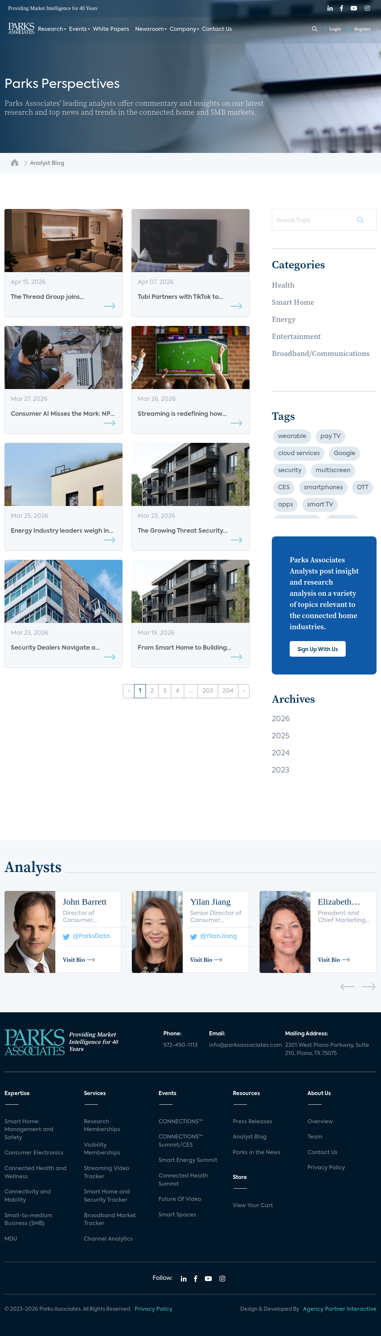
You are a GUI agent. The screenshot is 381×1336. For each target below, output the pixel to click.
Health (283, 285)
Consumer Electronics (34, 1153)
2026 (281, 719)
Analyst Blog (250, 1137)
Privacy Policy (326, 1167)
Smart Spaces (177, 1215)
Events (78, 29)
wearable (292, 437)
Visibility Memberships (102, 1149)
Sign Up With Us (317, 649)
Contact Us (217, 29)
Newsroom (149, 29)
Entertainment (296, 336)
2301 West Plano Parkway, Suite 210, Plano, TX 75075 (327, 1049)
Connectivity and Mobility (27, 1196)
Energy (284, 319)
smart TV (320, 505)
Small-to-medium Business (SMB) (28, 1219)
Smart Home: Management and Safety (28, 1129)
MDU (10, 1239)
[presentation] (347, 988)
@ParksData (86, 936)
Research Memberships (102, 1126)
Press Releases (252, 1121)
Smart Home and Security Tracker (107, 1196)
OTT (362, 488)
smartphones (323, 488)
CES (284, 488)
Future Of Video (180, 1199)
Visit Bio (79, 960)
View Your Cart (253, 1205)
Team (314, 1137)
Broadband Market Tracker (110, 1219)
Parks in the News (256, 1152)
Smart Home (293, 302)
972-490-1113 (180, 1045)
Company (183, 29)
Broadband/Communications (320, 353)
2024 (281, 753)
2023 (280, 770)
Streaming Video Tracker (106, 1172)
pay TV (330, 437)
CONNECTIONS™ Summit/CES (181, 1141)
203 (207, 691)
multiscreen (333, 471)
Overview (320, 1121)
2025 (280, 736)
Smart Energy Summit (188, 1160)
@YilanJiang (213, 936)
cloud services (299, 454)
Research (50, 29)
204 (228, 691)
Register (358, 29)
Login (332, 29)
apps (285, 505)
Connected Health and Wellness (35, 1172)
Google (344, 454)
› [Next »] (244, 691)
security (290, 471)
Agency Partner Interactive (340, 1309)
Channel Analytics (108, 1239)
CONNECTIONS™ (181, 1121)
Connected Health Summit (183, 1180)
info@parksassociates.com (242, 1045)
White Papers (111, 29)
